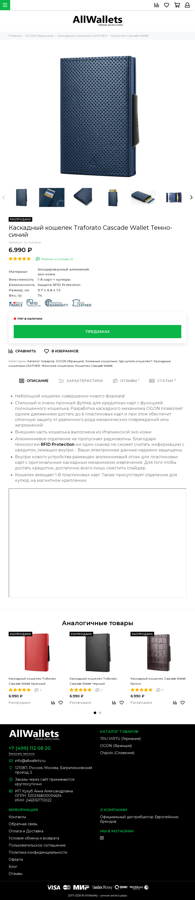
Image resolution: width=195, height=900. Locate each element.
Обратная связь (23, 824)
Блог (13, 866)
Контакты (17, 817)
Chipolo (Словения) (117, 753)
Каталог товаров (40, 361)
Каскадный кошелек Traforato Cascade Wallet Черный (93, 681)
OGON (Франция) (70, 361)
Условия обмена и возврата (34, 838)
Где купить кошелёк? (135, 361)
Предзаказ (97, 331)
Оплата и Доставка (26, 831)
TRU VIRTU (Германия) (120, 738)
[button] (95, 713)
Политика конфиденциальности (38, 852)
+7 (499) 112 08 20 (30, 748)
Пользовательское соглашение (37, 845)
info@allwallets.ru (30, 760)
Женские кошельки (58, 366)
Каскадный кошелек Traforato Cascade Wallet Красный (32, 681)
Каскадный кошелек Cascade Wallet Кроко (158, 681)
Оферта (16, 859)
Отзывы (15, 873)
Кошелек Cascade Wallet (94, 366)
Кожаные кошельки (101, 361)
